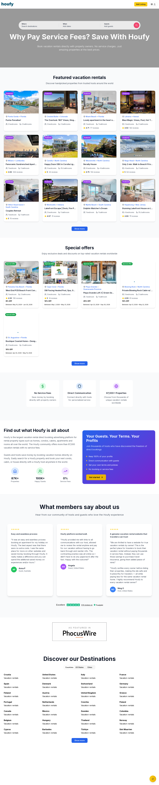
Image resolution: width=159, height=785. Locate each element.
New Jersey (141, 205)
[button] (79, 25)
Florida (23, 116)
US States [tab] (80, 667)
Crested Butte (52, 116)
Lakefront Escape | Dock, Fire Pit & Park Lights (66, 208)
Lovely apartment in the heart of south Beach (104, 120)
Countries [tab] (69, 667)
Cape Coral (51, 287)
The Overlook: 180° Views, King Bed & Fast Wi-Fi (67, 120)
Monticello (51, 205)
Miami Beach (91, 116)
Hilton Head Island (15, 205)
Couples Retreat (13, 211)
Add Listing (140, 4)
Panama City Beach (16, 287)
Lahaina (128, 116)
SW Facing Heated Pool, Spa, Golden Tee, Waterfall (68, 290)
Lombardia (20, 161)
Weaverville (90, 161)
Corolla (50, 161)
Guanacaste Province (92, 289)
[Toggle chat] (152, 779)
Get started (96, 477)
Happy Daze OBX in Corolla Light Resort (63, 164)
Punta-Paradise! (13, 120)
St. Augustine (13, 338)
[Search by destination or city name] (38, 26)
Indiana (61, 205)
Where (24, 24)
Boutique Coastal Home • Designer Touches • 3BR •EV (31, 341)
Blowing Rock (130, 287)
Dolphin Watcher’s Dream (95, 208)
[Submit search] (136, 25)
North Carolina (61, 161)
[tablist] (79, 667)
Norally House (90, 164)
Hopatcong (129, 205)
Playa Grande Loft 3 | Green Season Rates (103, 293)
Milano (11, 161)
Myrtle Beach (91, 205)
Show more (79, 229)
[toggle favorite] (36, 93)
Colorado (64, 116)
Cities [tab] (89, 667)
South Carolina (12, 207)
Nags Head (129, 161)
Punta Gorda (13, 116)
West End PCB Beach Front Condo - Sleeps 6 (26, 290)
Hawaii (136, 116)
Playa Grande (91, 287)
